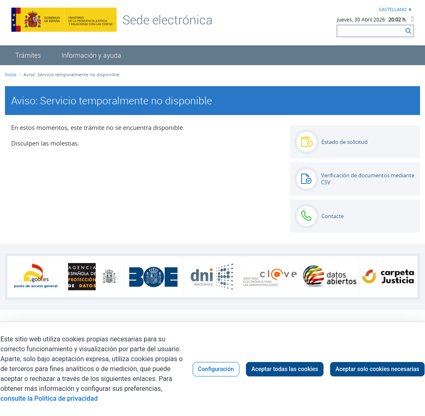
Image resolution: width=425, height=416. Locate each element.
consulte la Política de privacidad (49, 398)
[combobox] (394, 9)
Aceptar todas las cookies (284, 369)
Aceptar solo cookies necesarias (377, 369)
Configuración (216, 369)
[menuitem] (28, 55)
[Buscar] (370, 31)
